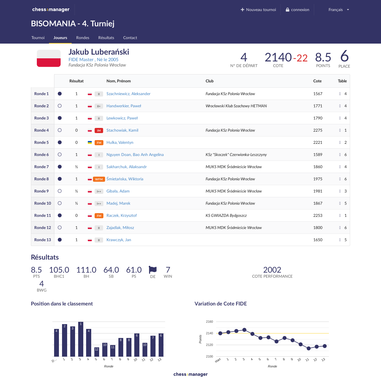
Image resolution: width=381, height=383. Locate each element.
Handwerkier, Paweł (124, 105)
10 (42, 203)
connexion (297, 9)
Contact (130, 37)
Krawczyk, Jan (119, 239)
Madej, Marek (118, 203)
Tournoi (37, 37)
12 (42, 227)
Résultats (106, 37)
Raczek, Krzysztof (122, 215)
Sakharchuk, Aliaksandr (127, 166)
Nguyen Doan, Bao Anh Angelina (135, 154)
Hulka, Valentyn (120, 142)
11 (42, 215)
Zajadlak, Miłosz (120, 227)
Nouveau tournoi (258, 9)
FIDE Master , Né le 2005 (93, 59)
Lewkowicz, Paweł (122, 117)
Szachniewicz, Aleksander (128, 93)
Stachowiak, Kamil (122, 130)
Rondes (82, 37)
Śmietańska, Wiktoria (125, 178)
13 (42, 239)
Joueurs (60, 37)
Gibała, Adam (118, 191)
